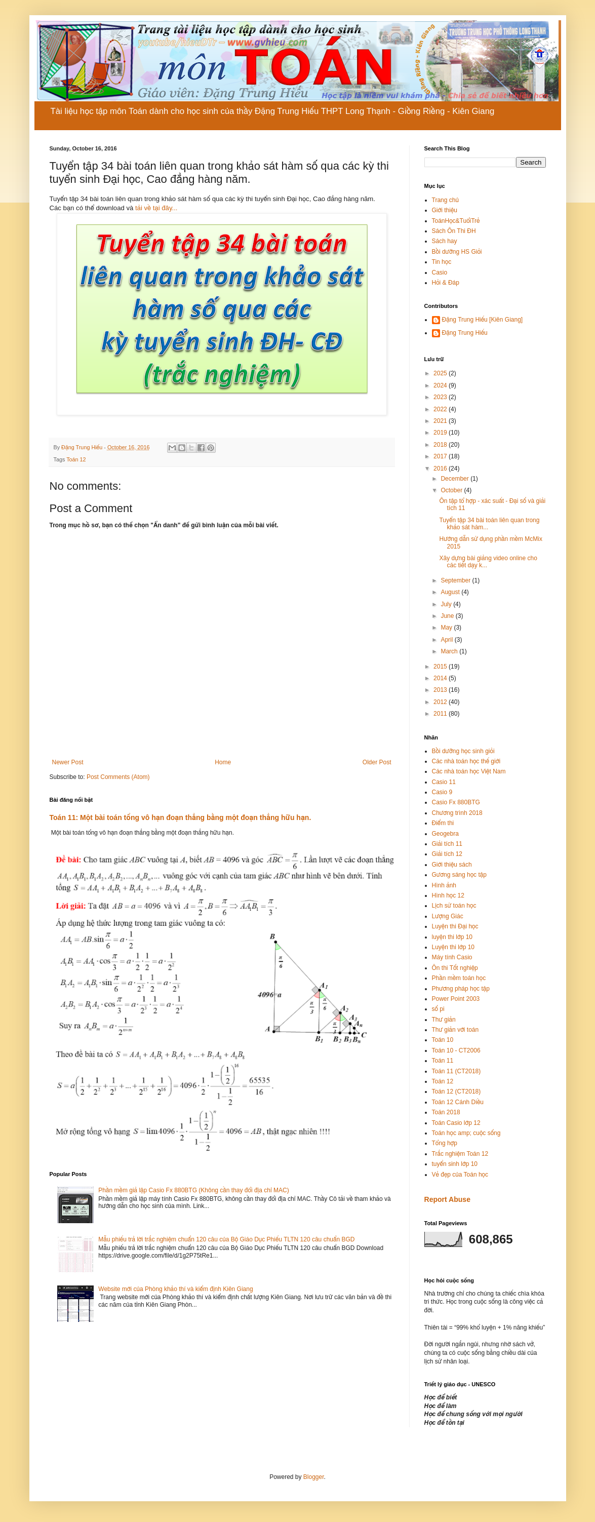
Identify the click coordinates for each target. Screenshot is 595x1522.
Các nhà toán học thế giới (466, 761)
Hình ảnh (444, 885)
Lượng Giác (447, 916)
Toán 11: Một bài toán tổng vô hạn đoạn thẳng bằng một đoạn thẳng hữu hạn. (180, 817)
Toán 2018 (446, 1112)
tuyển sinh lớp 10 (455, 1163)
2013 (441, 689)
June (448, 615)
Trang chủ (445, 200)
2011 (441, 713)
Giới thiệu (444, 210)
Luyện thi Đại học (455, 926)
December (455, 478)
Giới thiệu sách (452, 864)
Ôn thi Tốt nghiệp (455, 967)
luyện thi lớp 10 (452, 937)
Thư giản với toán (455, 1029)
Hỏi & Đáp (445, 282)
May (447, 627)
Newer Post (68, 762)
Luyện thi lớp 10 (453, 947)
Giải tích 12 (447, 853)
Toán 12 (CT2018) (456, 1091)
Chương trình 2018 (457, 812)
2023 (441, 397)
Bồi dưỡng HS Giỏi (457, 251)
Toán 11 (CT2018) (456, 1071)
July (447, 604)
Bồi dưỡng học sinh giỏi (463, 751)
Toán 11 (443, 1060)
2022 (441, 409)
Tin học (442, 261)
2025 (441, 373)
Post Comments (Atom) (118, 776)
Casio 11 (444, 782)
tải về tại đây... (156, 208)
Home (223, 762)
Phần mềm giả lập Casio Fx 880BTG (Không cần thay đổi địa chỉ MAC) (193, 1190)
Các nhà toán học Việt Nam (469, 771)
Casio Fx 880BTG (456, 802)
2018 (441, 444)
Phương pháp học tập (461, 988)
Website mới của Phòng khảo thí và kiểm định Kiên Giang (175, 1289)
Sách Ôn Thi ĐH (454, 231)
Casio (440, 272)
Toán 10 (443, 1039)
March (450, 651)
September (456, 580)
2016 (441, 468)
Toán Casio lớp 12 (456, 1122)
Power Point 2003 (456, 998)
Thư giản (444, 1019)
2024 (441, 385)
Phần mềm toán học (459, 978)
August (451, 592)
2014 (441, 678)
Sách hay (444, 241)
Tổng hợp (444, 1143)
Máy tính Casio (452, 957)
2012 (441, 702)
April (447, 639)
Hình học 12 (448, 895)
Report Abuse (447, 1199)
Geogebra (445, 833)
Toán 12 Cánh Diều (458, 1102)
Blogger (313, 1476)
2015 (441, 666)
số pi (438, 1008)
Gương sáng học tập (459, 874)
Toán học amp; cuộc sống (466, 1133)
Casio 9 (442, 792)
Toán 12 (76, 459)
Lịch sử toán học (454, 905)
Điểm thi (443, 823)
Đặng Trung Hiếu (465, 332)
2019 (441, 432)
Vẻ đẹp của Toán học (460, 1174)
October (452, 490)
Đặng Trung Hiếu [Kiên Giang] (482, 319)
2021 (441, 420)
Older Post (377, 762)
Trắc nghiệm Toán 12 (460, 1153)
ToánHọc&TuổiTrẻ (456, 220)
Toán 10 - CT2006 (456, 1050)
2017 (441, 456)
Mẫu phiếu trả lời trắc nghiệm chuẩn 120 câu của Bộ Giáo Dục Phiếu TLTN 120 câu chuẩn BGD (226, 1239)
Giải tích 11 (447, 843)
